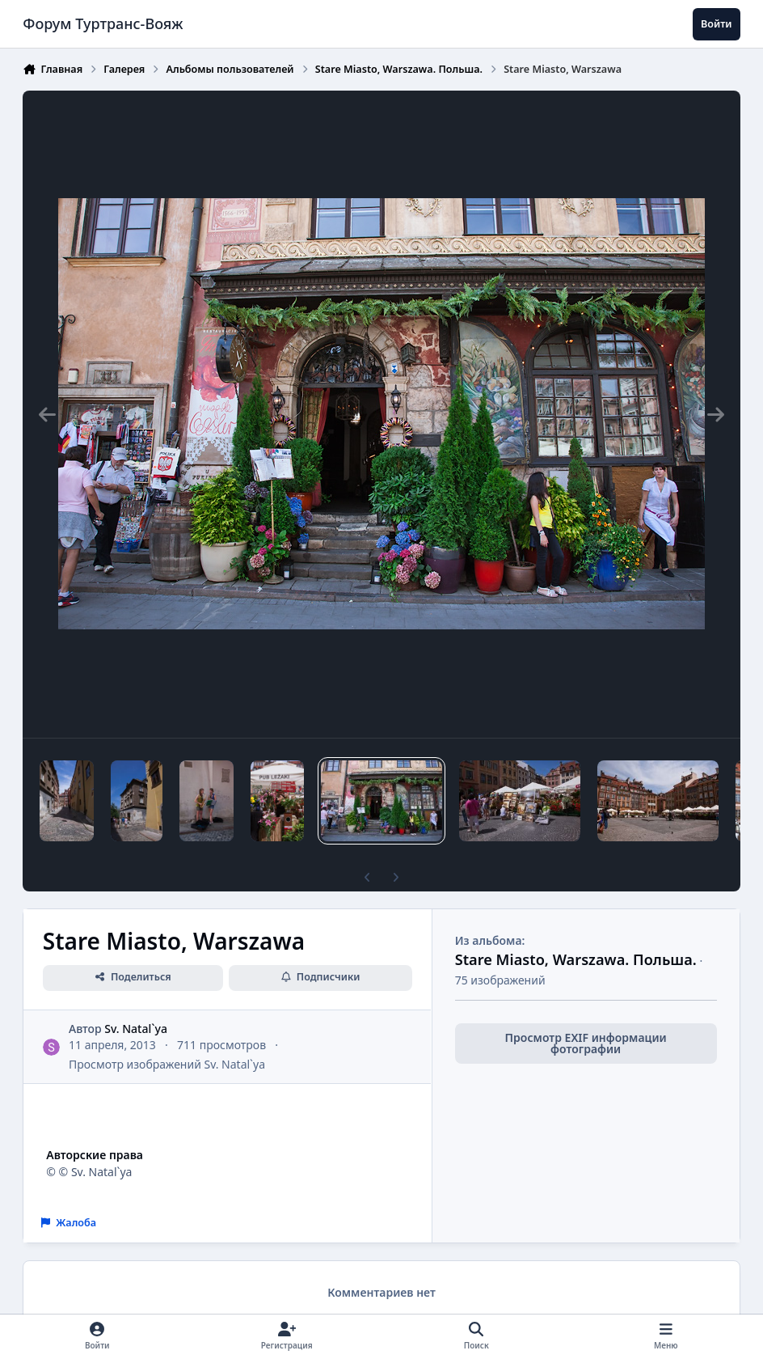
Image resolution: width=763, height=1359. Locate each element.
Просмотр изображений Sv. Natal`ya (167, 1064)
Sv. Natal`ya (136, 1028)
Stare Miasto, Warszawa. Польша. (576, 959)
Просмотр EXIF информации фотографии (586, 1043)
